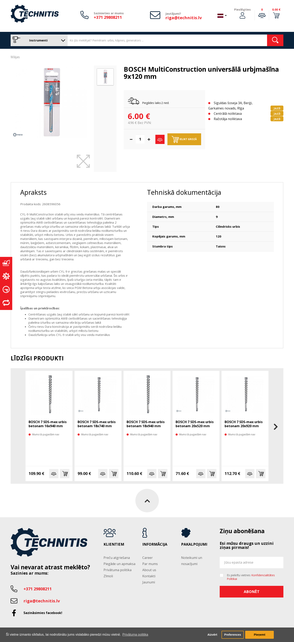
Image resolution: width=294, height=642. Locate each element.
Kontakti (148, 576)
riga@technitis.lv (183, 17)
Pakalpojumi (194, 544)
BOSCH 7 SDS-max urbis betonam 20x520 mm (195, 424)
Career (147, 557)
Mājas (15, 57)
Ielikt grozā (184, 139)
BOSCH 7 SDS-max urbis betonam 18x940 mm (146, 424)
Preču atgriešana (117, 557)
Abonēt (251, 591)
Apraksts (33, 192)
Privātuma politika (117, 570)
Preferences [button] (232, 634)
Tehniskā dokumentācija (184, 192)
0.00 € (276, 9)
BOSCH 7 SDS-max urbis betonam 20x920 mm (244, 424)
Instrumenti (38, 40)
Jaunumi (148, 582)
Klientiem (114, 544)
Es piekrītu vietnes (251, 577)
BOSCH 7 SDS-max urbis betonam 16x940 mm (48, 424)
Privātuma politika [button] (135, 634)
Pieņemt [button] (259, 634)
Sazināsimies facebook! (42, 613)
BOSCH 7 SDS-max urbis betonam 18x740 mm (97, 424)
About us (149, 570)
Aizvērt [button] (212, 634)
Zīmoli (108, 576)
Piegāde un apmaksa (119, 564)
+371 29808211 (108, 17)
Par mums (150, 564)
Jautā (277, 108)
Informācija (154, 544)
